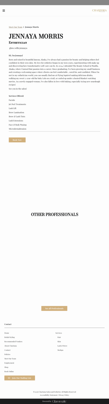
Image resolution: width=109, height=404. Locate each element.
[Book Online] (9, 371)
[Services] (58, 333)
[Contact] (7, 350)
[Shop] (6, 367)
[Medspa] (60, 350)
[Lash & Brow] (62, 346)
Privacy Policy (64, 395)
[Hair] (59, 337)
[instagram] (4, 2)
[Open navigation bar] (3, 10)
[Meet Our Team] (10, 358)
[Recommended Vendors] (13, 341)
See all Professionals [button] (54, 308)
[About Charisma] (10, 346)
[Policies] (7, 354)
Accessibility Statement (49, 395)
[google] (8, 2)
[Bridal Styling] (9, 337)
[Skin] (59, 341)
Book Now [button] (17, 140)
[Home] (6, 333)
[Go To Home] (99, 10)
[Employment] (9, 363)
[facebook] (6, 2)
